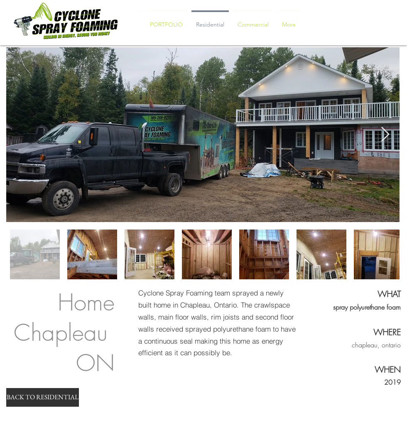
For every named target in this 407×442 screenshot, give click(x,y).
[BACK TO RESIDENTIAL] (42, 397)
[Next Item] (385, 135)
